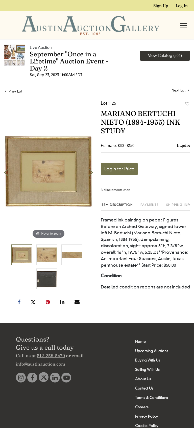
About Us (143, 369)
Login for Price (119, 159)
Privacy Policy (146, 406)
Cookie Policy (146, 416)
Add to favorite (187, 94)
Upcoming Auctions (151, 341)
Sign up (160, 5)
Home (140, 332)
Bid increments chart (115, 180)
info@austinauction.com (40, 354)
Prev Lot (13, 81)
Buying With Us (147, 350)
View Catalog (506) (165, 46)
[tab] (117, 197)
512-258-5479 (51, 346)
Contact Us (144, 378)
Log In (182, 5)
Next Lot (180, 81)
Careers (141, 397)
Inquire (183, 135)
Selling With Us (147, 360)
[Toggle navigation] (183, 20)
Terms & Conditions (151, 388)
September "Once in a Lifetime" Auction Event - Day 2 (69, 51)
